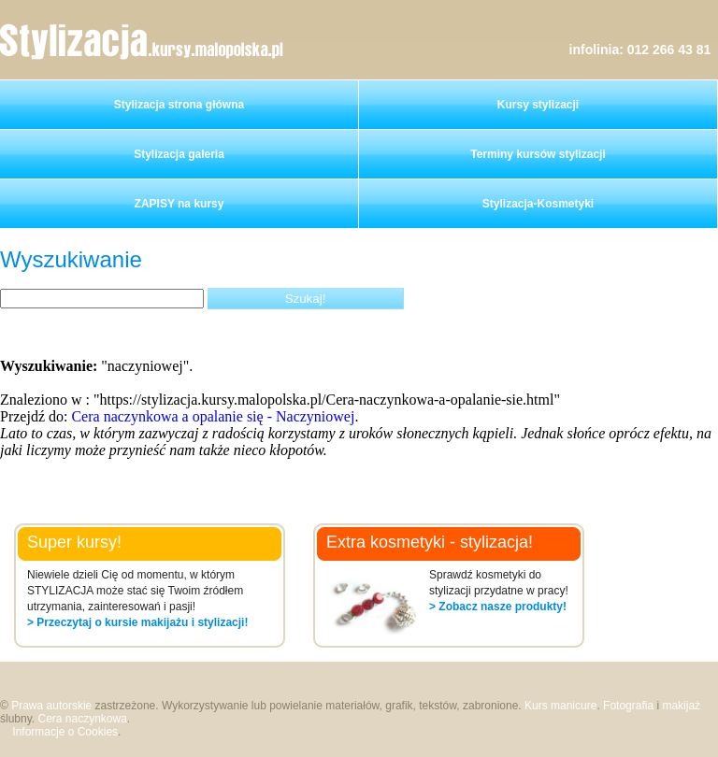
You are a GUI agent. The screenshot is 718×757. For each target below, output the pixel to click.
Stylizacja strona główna (179, 104)
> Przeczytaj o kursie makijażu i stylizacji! (137, 622)
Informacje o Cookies (65, 731)
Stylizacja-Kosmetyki (538, 203)
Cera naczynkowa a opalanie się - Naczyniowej (212, 416)
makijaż (681, 705)
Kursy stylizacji (538, 104)
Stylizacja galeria (179, 154)
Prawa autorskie (51, 705)
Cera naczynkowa (81, 718)
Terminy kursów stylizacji (538, 154)
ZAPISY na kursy (179, 203)
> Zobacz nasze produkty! (498, 606)
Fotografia (628, 705)
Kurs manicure (560, 705)
